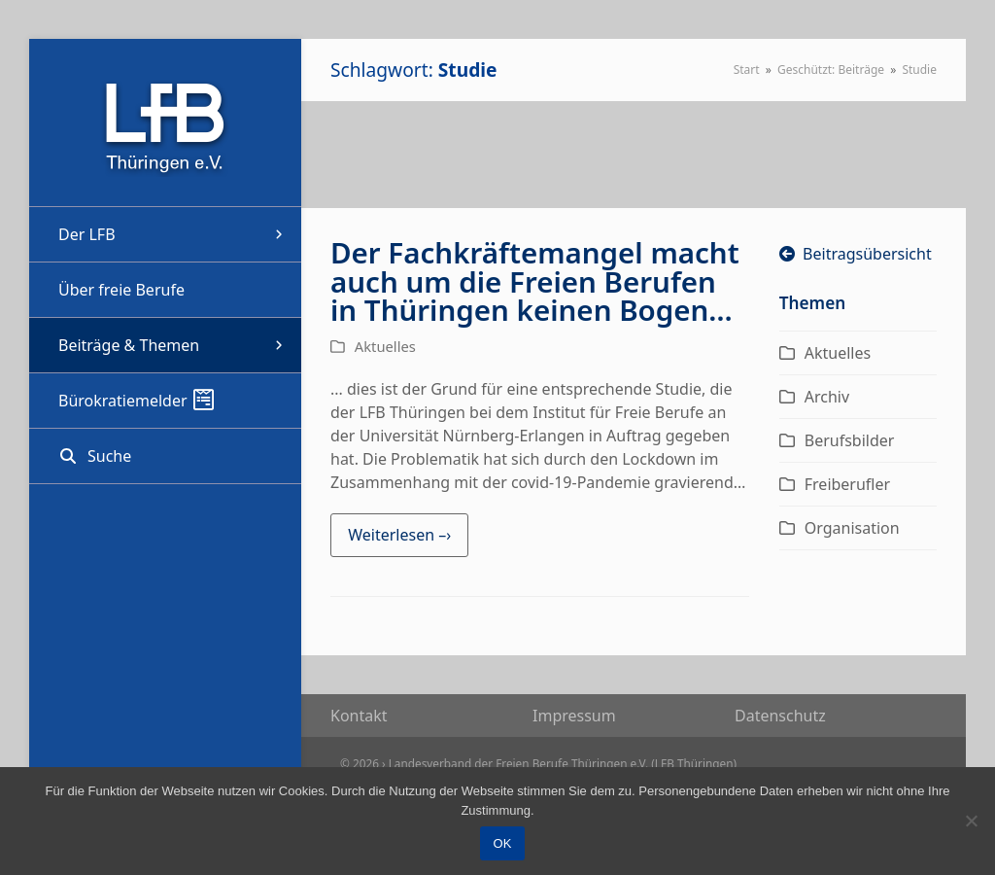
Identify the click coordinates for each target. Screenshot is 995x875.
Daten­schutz (780, 715)
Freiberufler (847, 484)
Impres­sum (574, 715)
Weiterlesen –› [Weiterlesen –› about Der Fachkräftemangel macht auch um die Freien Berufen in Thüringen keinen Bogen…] (399, 534)
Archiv (827, 396)
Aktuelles (385, 346)
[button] (165, 456)
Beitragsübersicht (855, 253)
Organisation (852, 528)
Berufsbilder (850, 440)
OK (503, 843)
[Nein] (970, 820)
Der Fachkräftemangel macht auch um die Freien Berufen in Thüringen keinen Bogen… (534, 281)
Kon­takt (359, 715)
